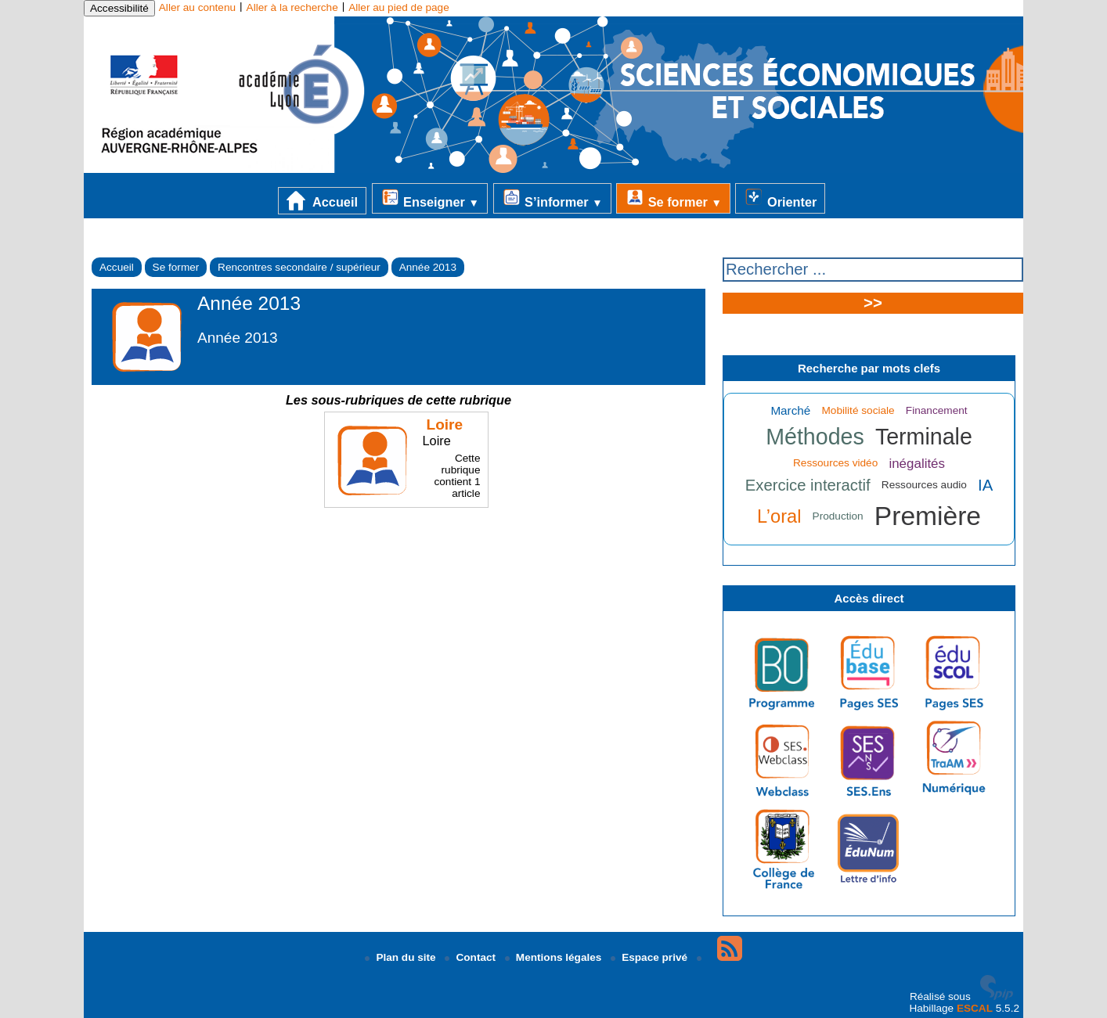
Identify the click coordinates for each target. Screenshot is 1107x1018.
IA (985, 485)
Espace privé (651, 957)
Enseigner (429, 198)
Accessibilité (119, 8)
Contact (471, 957)
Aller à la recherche (292, 7)
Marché (790, 410)
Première (927, 516)
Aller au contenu (197, 7)
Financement (937, 410)
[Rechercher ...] (873, 269)
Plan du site (401, 957)
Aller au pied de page (398, 7)
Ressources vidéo (835, 463)
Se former (673, 198)
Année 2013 (427, 267)
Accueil (322, 200)
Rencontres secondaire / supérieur (299, 267)
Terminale (923, 436)
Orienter (780, 198)
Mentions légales (554, 957)
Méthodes (815, 436)
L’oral (779, 516)
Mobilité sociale (858, 410)
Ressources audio (924, 485)
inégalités (917, 463)
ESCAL (975, 1008)
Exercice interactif (808, 485)
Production (838, 516)
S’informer (552, 198)
